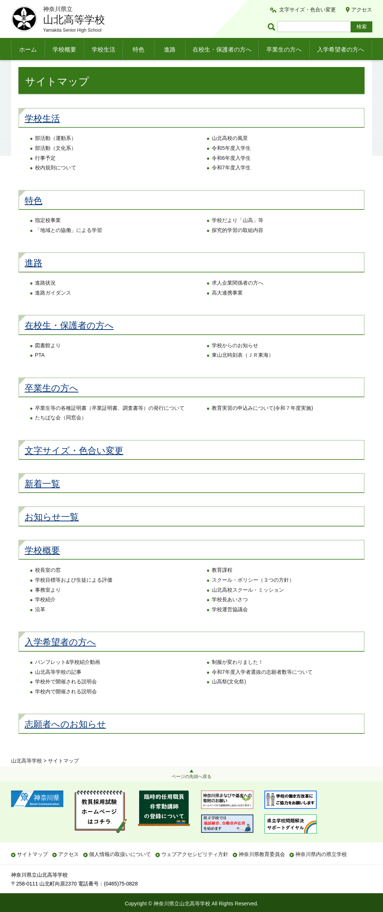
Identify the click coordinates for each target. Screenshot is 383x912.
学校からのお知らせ (235, 360)
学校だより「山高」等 (237, 235)
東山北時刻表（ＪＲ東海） (243, 370)
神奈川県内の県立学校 (321, 854)
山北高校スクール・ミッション (248, 605)
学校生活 (103, 49)
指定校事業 (48, 235)
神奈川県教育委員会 (262, 854)
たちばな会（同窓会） (61, 433)
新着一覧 (42, 498)
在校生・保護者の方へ (222, 49)
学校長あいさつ (230, 614)
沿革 (40, 624)
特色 (138, 49)
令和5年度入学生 (231, 163)
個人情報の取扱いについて (120, 854)
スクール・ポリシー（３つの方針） (253, 595)
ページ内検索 (272, 26)
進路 (170, 49)
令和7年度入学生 (231, 183)
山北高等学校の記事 (58, 687)
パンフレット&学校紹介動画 (67, 677)
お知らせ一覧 (52, 532)
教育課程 (222, 585)
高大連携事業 (227, 307)
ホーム (28, 49)
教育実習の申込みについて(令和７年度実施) (262, 423)
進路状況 (45, 297)
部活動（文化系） (55, 163)
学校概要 (64, 49)
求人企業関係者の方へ (237, 297)
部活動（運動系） (55, 153)
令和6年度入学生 (231, 173)
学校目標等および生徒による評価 (73, 595)
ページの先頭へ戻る (191, 776)
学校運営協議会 (230, 624)
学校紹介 (45, 614)
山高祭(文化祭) (229, 697)
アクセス (361, 10)
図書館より (48, 360)
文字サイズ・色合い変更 (307, 10)
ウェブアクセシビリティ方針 (194, 854)
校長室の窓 (48, 585)
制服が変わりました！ (237, 677)
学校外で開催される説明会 (66, 697)
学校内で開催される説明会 (66, 706)
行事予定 (45, 173)
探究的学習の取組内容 (237, 245)
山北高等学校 (26, 69)
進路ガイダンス (53, 307)
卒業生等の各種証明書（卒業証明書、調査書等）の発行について (110, 423)
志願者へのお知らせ (65, 739)
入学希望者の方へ (340, 49)
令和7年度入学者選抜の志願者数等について (262, 687)
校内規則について (55, 183)
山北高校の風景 (230, 153)
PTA (40, 370)
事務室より (48, 605)
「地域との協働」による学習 (68, 245)
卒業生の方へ (284, 49)
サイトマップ (32, 854)
